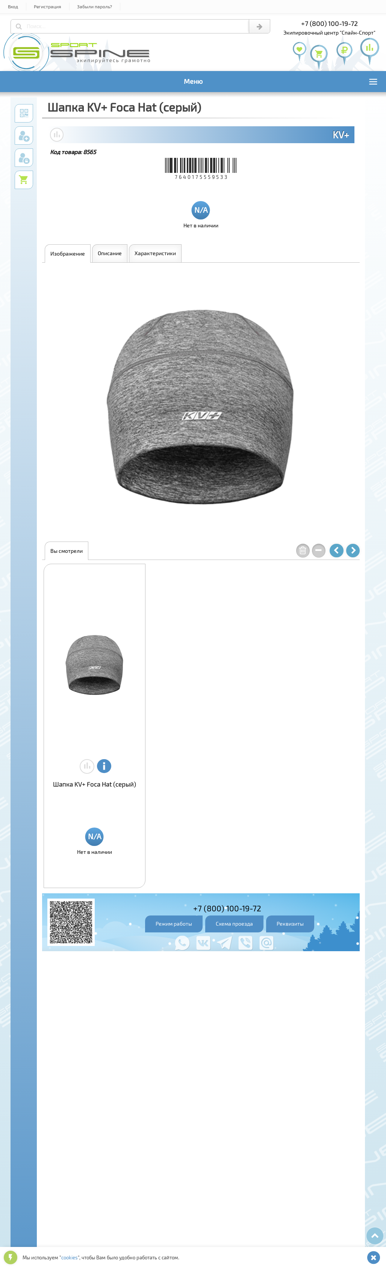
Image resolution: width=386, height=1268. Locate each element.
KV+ (341, 134)
